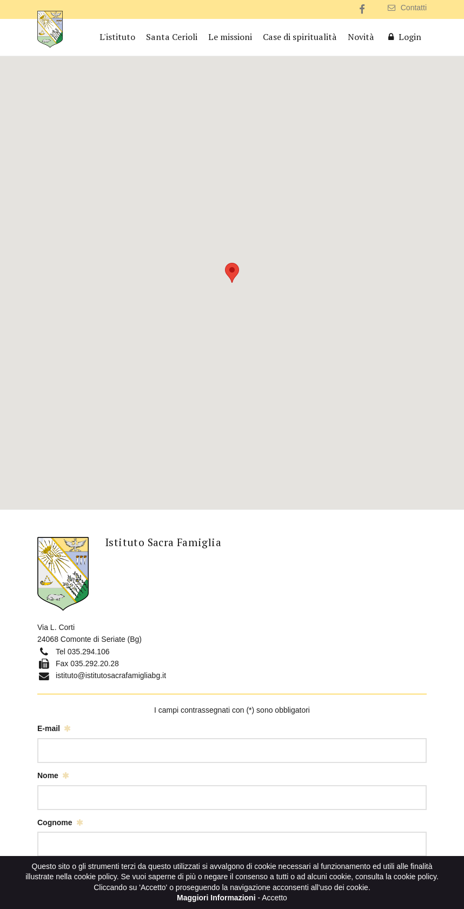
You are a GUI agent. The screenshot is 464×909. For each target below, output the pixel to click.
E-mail (48, 728)
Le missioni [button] (230, 37)
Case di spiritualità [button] (300, 37)
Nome (47, 775)
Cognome (54, 822)
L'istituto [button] (117, 37)
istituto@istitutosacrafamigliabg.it (111, 675)
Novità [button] (361, 37)
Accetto (274, 897)
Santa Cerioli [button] (171, 37)
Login (403, 37)
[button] (232, 273)
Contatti (407, 7)
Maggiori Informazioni (216, 897)
